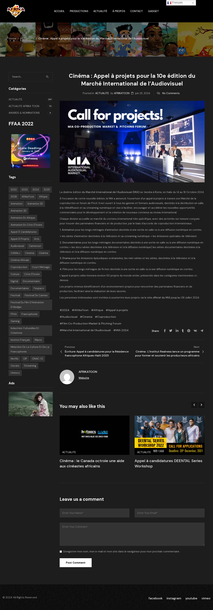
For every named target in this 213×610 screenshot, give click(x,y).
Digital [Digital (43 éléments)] (14, 281)
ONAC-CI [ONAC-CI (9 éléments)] (37, 358)
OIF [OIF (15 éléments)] (25, 358)
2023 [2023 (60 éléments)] (24, 189)
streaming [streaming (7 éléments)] (30, 365)
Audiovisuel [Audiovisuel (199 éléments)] (17, 246)
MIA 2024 (122, 330)
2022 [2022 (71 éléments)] (14, 189)
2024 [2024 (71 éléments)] (35, 189)
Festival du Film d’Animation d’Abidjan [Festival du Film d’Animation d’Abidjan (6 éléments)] (27, 305)
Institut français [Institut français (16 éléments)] (20, 340)
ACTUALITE (27, 38)
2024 (65, 310)
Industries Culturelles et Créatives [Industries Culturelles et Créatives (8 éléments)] (25, 331)
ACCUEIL (59, 11)
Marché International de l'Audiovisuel (86, 330)
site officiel (154, 297)
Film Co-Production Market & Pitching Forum (91, 323)
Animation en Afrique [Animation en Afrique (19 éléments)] (23, 218)
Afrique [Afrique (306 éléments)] (43, 196)
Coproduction (106, 317)
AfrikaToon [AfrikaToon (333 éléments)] (28, 196)
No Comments (171, 93)
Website (84, 378)
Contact (136, 11)
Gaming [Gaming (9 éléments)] (15, 321)
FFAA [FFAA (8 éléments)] (14, 314)
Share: (156, 331)
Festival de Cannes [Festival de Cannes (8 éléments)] (36, 295)
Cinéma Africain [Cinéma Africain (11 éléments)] (20, 260)
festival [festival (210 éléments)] (15, 295)
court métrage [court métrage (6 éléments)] (41, 267)
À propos (118, 11)
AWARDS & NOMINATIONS (24, 113)
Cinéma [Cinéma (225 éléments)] (43, 253)
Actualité (100, 11)
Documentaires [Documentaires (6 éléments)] (20, 288)
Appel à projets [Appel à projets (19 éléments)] (20, 239)
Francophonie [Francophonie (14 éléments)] (29, 314)
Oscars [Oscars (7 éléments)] (15, 365)
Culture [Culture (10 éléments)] (15, 274)
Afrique (98, 310)
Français (175, 3)
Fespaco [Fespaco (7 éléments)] (39, 288)
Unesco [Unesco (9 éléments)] (15, 372)
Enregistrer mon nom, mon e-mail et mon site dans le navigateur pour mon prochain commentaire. (121, 551)
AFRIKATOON (121, 93)
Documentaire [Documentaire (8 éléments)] (31, 281)
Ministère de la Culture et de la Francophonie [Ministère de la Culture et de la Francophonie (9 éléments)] (30, 349)
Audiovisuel (69, 317)
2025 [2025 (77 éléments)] (47, 189)
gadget (153, 11)
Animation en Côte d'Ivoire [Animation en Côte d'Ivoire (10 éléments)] (26, 225)
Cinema (87, 317)
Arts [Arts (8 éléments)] (36, 239)
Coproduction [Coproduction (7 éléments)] (19, 267)
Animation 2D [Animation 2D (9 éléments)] (35, 203)
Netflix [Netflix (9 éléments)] (14, 358)
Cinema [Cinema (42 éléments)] (29, 253)
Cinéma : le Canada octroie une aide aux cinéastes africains (92, 463)
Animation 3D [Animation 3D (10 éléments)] (18, 210)
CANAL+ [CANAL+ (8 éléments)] (15, 253)
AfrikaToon (81, 310)
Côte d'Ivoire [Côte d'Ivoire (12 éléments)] (32, 274)
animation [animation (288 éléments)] (17, 203)
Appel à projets (118, 310)
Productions (79, 11)
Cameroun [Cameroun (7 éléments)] (35, 246)
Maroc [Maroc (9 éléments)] (38, 340)
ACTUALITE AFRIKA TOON (24, 106)
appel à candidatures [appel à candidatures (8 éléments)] (24, 232)
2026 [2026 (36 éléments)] (14, 196)
